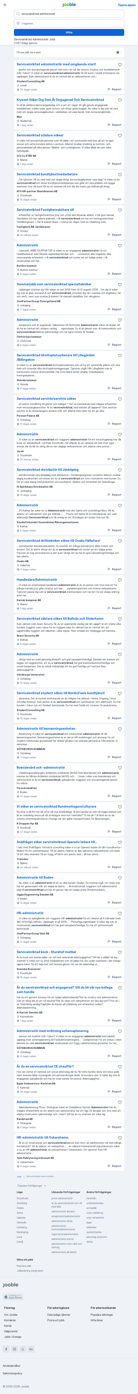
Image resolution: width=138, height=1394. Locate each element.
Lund (19, 1236)
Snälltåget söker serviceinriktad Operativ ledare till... (57, 842)
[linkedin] (31, 1349)
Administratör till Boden (35, 877)
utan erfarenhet (95, 1217)
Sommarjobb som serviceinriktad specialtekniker (54, 284)
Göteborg (22, 1203)
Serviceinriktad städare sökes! (40, 135)
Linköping (22, 1227)
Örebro (20, 1207)
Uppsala (21, 1217)
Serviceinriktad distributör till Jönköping (48, 469)
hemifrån (91, 1198)
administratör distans (63, 1211)
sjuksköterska (93, 1232)
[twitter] (22, 1349)
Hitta (69, 32)
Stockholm (22, 1198)
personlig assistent (96, 1236)
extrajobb (91, 1207)
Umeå (20, 1241)
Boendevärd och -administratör (41, 767)
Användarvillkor (12, 1365)
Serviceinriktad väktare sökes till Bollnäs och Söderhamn (60, 618)
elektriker (91, 1227)
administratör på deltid (64, 1252)
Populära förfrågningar (32, 1185)
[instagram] (14, 1349)
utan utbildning (94, 1212)
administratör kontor (63, 1238)
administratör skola (62, 1221)
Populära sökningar (102, 1314)
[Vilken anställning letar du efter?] (69, 14)
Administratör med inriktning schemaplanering (53, 1031)
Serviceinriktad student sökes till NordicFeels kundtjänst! (61, 693)
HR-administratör (30, 913)
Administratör (27, 245)
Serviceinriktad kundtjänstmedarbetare (47, 174)
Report (114, 89)
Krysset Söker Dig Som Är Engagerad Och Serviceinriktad (60, 100)
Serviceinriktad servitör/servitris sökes (46, 398)
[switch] (118, 52)
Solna (20, 1212)
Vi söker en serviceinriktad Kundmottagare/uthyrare (56, 806)
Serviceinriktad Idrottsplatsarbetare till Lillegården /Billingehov (56, 357)
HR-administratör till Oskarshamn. (43, 1137)
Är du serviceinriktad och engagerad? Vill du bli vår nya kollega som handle (65, 990)
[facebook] (6, 1349)
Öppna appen (127, 5)
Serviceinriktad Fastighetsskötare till (45, 210)
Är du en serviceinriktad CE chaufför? (45, 1066)
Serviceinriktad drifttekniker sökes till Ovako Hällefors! (58, 540)
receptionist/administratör (66, 1216)
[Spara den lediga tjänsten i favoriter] (120, 64)
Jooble (25, 1386)
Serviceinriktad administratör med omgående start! (56, 64)
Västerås (21, 1222)
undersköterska (94, 1203)
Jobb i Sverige (12, 1336)
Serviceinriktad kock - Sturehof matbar (46, 952)
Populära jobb (24, 1265)
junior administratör (62, 1198)
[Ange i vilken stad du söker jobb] (69, 23)
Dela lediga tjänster (58, 1314)
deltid (89, 1241)
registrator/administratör (65, 1234)
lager (89, 1222)
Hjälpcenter (11, 1331)
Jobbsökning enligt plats (30, 1270)
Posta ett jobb (55, 1320)
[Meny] (4, 4)
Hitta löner (97, 1320)
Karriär (8, 1325)
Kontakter (10, 1320)
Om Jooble (10, 1314)
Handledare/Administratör (37, 579)
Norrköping (22, 1232)
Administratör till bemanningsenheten (46, 728)
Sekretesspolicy (12, 1373)
